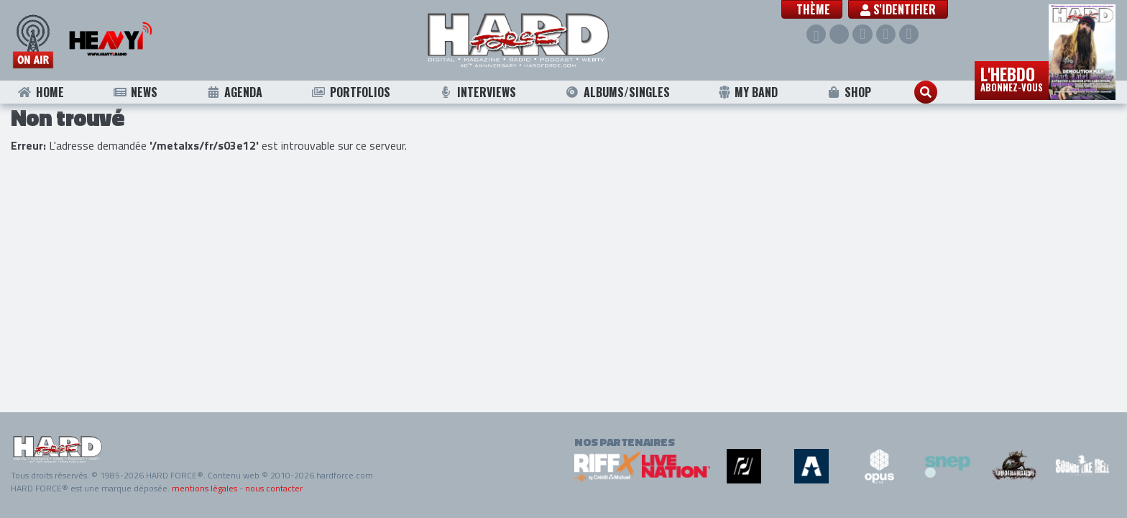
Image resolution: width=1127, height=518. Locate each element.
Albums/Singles (617, 92)
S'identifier (898, 9)
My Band (748, 92)
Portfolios (350, 92)
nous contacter (274, 488)
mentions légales (204, 488)
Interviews (477, 92)
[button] (811, 9)
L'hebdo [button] (1011, 77)
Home (40, 92)
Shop (849, 92)
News (134, 92)
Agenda (234, 92)
